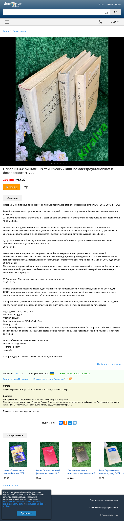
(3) (22, 373)
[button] (121, 39)
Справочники (19, 31)
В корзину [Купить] (12, 187)
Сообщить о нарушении (109, 364)
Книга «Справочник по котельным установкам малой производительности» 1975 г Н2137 (81, 472)
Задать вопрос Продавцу (15, 379)
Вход (101, 4)
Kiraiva (17, 373)
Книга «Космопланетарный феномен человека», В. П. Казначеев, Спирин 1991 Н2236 (48, 472)
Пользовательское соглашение (104, 500)
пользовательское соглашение (17, 501)
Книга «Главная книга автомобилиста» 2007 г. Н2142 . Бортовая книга (15, 472)
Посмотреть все (10, 485)
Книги (6, 31)
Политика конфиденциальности (103, 508)
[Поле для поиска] (62, 12)
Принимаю (26, 513)
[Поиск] (115, 12)
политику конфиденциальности (22, 502)
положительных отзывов (75, 373)
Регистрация (114, 4)
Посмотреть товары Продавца (50, 379)
